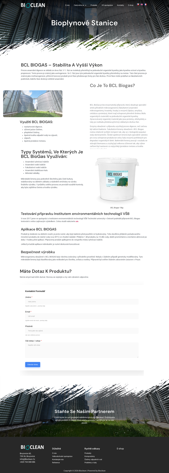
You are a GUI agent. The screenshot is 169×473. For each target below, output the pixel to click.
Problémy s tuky (90, 463)
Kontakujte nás (58, 459)
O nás (67, 5)
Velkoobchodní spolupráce (62, 456)
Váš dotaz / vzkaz (33, 341)
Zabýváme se (80, 5)
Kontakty (120, 5)
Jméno (28, 297)
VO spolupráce (107, 5)
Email (28, 312)
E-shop (130, 5)
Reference (56, 463)
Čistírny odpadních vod (93, 459)
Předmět (29, 326)
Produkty (94, 5)
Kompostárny (89, 456)
